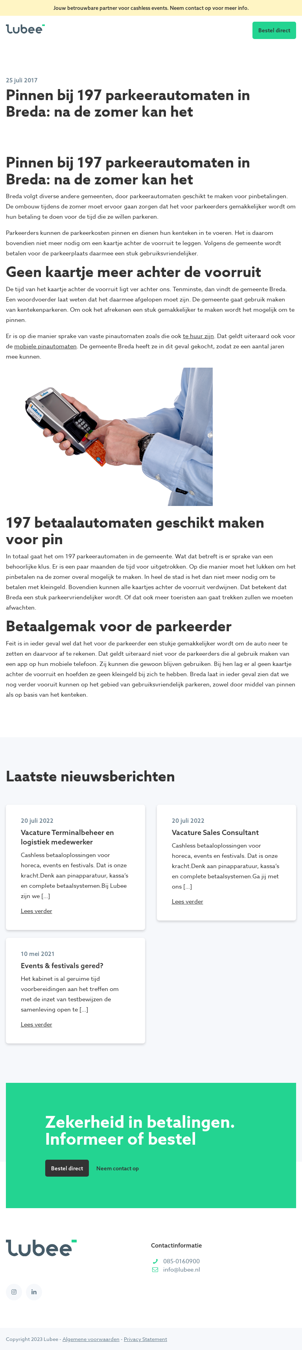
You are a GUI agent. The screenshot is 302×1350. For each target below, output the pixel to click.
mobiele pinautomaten (45, 346)
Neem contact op (117, 1168)
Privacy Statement (145, 1339)
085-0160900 (181, 1261)
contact (195, 8)
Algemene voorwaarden (91, 1339)
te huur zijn (198, 336)
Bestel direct (274, 30)
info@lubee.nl (181, 1269)
